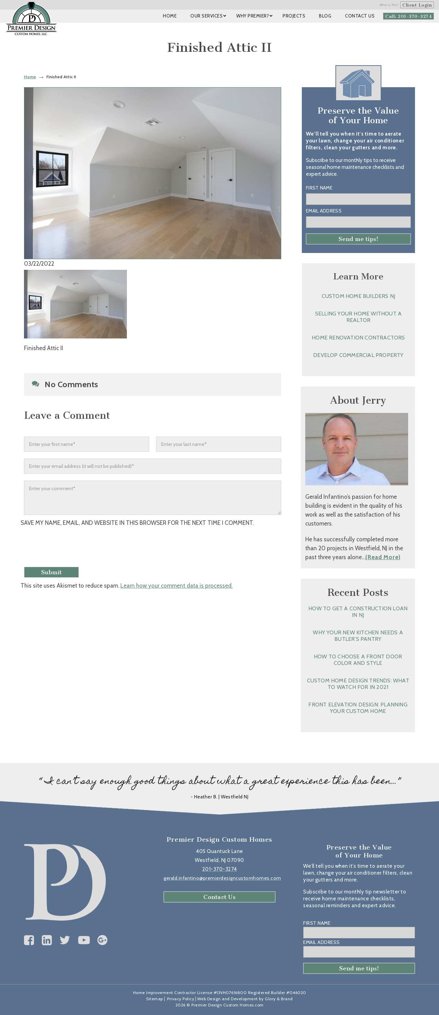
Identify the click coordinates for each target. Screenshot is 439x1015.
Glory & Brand (279, 998)
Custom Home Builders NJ (358, 296)
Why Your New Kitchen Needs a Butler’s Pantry (358, 635)
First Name (319, 188)
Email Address (324, 211)
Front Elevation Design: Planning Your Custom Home (357, 707)
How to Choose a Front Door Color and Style (358, 659)
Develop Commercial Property (358, 355)
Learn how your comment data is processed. (176, 585)
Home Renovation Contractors (358, 337)
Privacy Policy (180, 998)
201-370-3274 (219, 869)
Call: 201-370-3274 (408, 16)
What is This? (389, 5)
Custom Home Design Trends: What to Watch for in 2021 (358, 683)
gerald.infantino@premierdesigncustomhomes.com (222, 878)
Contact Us (219, 896)
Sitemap (154, 998)
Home (30, 76)
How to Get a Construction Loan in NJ (357, 611)
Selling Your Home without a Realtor (358, 316)
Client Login (417, 5)
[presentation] (78, 547)
